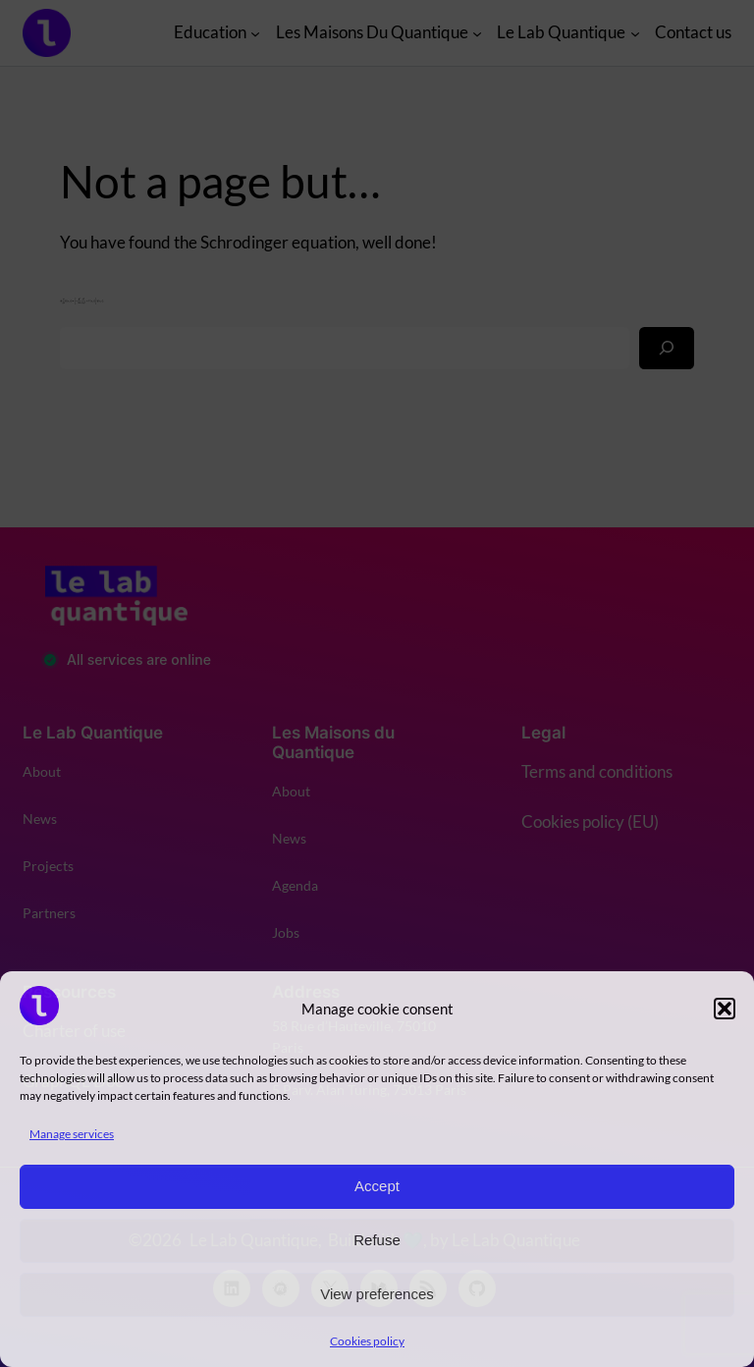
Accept (377, 1185)
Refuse (377, 1239)
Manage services (71, 1133)
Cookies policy (367, 1341)
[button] (724, 1008)
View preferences (377, 1293)
